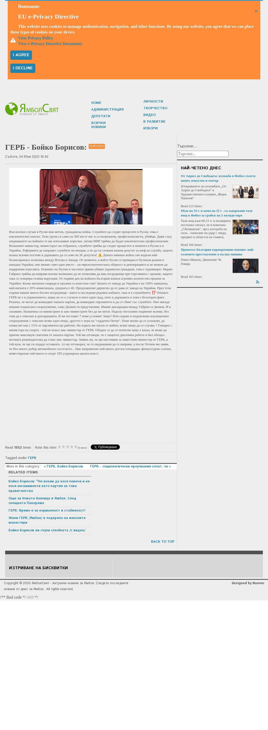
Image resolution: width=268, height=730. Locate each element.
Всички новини (106, 125)
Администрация (107, 111)
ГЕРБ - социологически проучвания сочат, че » (130, 466)
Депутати (100, 118)
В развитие (154, 121)
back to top (162, 541)
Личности (153, 101)
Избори (150, 128)
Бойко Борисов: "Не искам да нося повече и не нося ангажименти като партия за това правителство (49, 486)
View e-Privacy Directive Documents (50, 43)
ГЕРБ (32, 458)
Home (96, 105)
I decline (23, 68)
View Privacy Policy (35, 38)
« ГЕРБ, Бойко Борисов (64, 466)
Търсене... (187, 146)
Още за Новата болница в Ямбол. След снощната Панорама (42, 501)
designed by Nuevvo (248, 583)
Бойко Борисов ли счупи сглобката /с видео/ (47, 530)
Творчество (154, 108)
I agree (21, 55)
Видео (149, 115)
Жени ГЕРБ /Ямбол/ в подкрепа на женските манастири (47, 520)
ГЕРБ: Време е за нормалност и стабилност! (47, 510)
